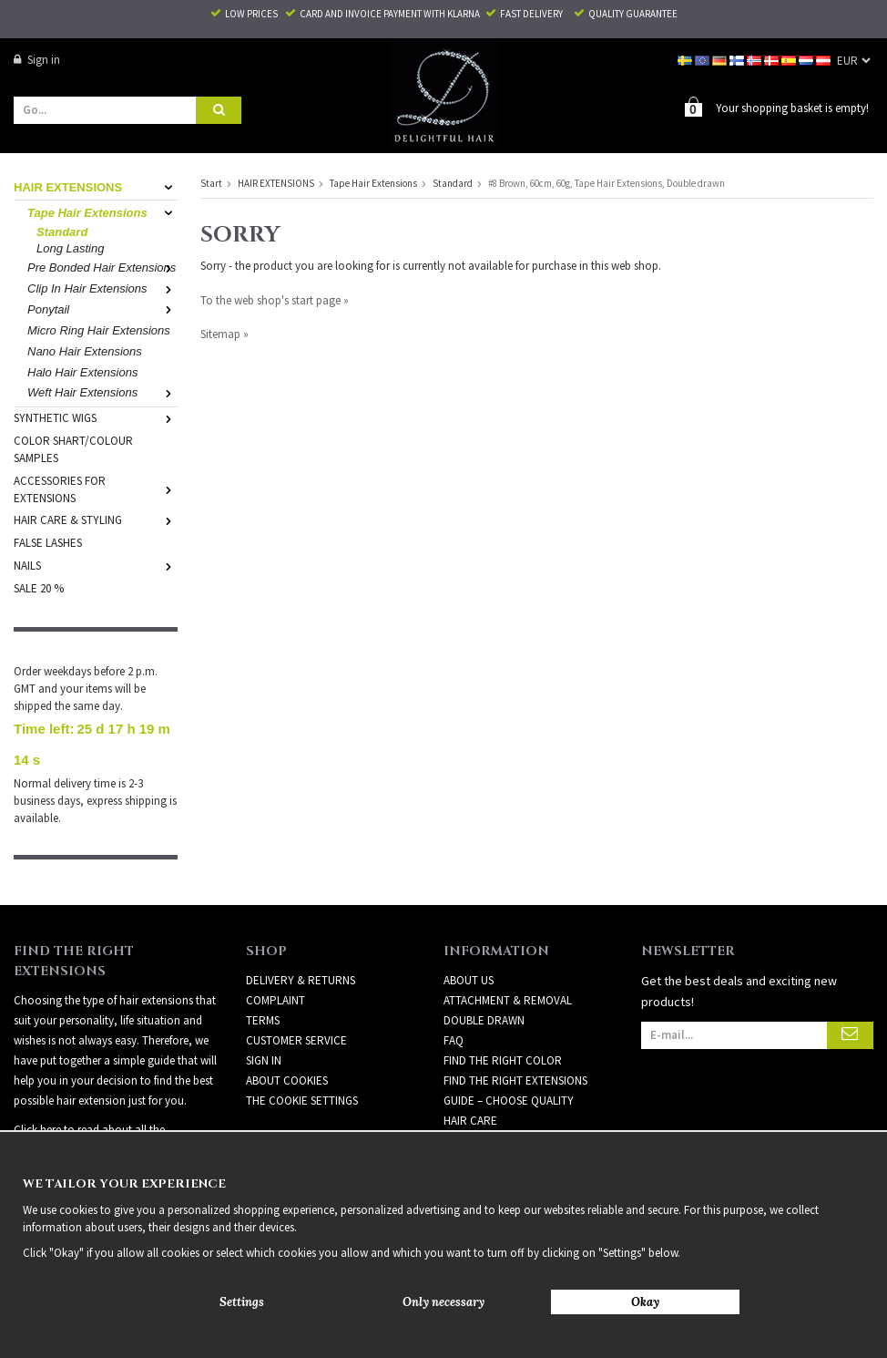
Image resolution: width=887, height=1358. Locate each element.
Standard (61, 231)
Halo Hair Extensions (82, 371)
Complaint (275, 968)
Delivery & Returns (300, 948)
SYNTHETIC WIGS (96, 417)
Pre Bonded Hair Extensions (102, 266)
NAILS (96, 564)
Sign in (37, 59)
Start (211, 182)
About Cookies (287, 1048)
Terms (263, 988)
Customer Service (296, 1008)
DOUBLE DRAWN (484, 988)
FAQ (454, 1008)
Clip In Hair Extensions (102, 287)
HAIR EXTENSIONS (96, 186)
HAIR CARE (470, 1088)
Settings (241, 1302)
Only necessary (443, 1302)
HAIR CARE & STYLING (96, 519)
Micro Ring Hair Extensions (98, 329)
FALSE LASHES (48, 542)
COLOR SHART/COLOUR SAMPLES (73, 448)
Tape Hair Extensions (102, 212)
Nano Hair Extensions (84, 350)
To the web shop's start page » (274, 299)
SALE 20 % (39, 587)
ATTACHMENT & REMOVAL (508, 968)
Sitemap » (224, 333)
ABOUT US (469, 948)
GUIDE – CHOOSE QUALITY (509, 1068)
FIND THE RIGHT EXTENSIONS (515, 1048)
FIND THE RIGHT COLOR (503, 1028)
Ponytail (102, 308)
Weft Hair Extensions (102, 391)
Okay (645, 1302)
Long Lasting (70, 247)
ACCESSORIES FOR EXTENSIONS (96, 488)
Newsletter (477, 1108)
